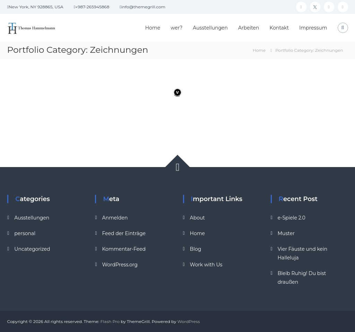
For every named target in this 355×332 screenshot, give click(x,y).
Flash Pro (110, 321)
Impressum (313, 28)
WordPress (189, 321)
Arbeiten (248, 28)
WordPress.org (119, 265)
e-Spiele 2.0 (291, 218)
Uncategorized (32, 249)
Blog (195, 249)
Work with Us (206, 265)
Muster (286, 233)
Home (152, 28)
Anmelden (115, 218)
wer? (176, 28)
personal (24, 233)
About (197, 218)
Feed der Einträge (124, 233)
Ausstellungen (210, 28)
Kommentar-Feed (124, 249)
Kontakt (279, 28)
